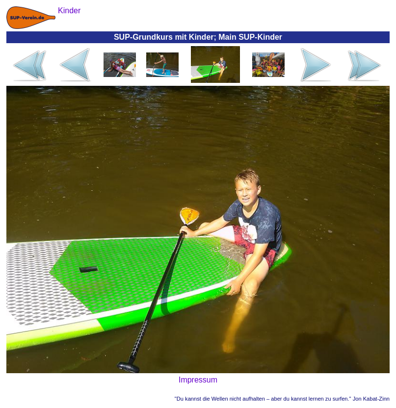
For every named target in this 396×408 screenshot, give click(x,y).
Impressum (198, 380)
